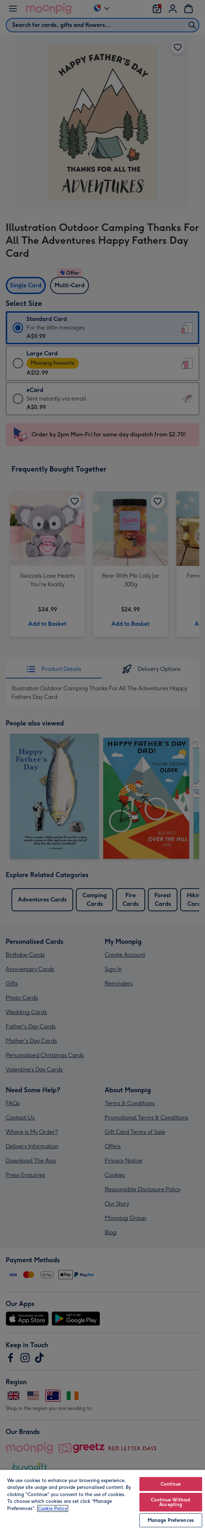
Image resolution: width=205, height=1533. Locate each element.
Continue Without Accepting (170, 1502)
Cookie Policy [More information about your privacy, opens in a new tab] (52, 1508)
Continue (171, 1484)
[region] (102, 1501)
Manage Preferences (171, 1520)
